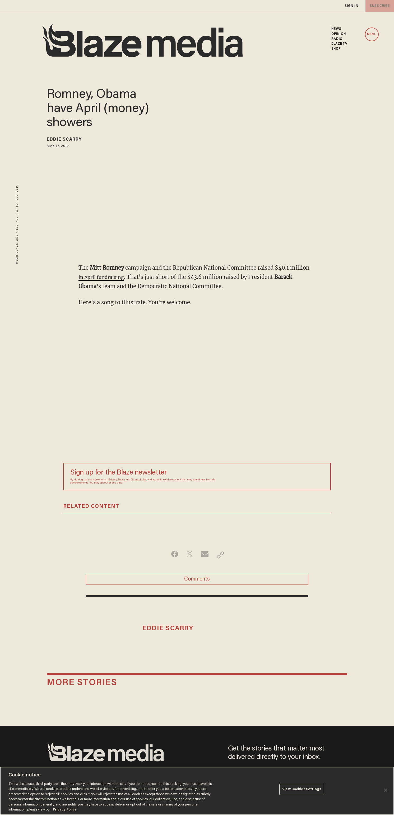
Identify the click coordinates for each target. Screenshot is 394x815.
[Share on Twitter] (188, 555)
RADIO (337, 39)
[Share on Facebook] (172, 555)
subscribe (379, 6)
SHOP (336, 48)
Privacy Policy (116, 479)
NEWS (336, 29)
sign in (351, 6)
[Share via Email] (205, 555)
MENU (371, 34)
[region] (197, 791)
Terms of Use (138, 479)
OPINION (338, 34)
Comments (197, 581)
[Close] (385, 790)
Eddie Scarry (68, 140)
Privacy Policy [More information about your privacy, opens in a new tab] (65, 809)
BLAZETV (339, 43)
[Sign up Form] (287, 476)
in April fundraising (104, 277)
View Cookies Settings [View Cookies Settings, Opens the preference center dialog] (301, 790)
